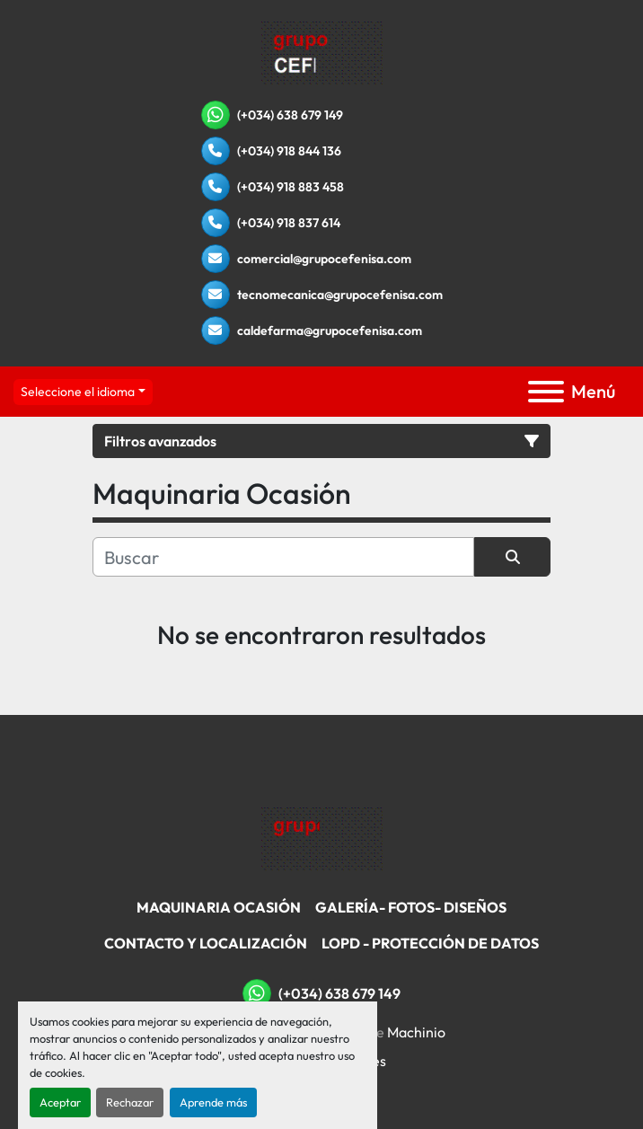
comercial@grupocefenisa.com (324, 259)
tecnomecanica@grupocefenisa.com (340, 295)
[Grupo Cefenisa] (322, 838)
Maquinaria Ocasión (219, 907)
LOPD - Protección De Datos (430, 943)
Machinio (416, 1032)
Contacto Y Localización (205, 943)
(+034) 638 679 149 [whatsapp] (290, 115)
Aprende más (213, 1102)
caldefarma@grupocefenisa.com (329, 330)
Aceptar (60, 1102)
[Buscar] (283, 557)
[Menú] (546, 391)
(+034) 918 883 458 (290, 187)
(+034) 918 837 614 (288, 223)
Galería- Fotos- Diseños (410, 907)
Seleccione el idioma (78, 392)
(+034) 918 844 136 (289, 151)
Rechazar (130, 1102)
